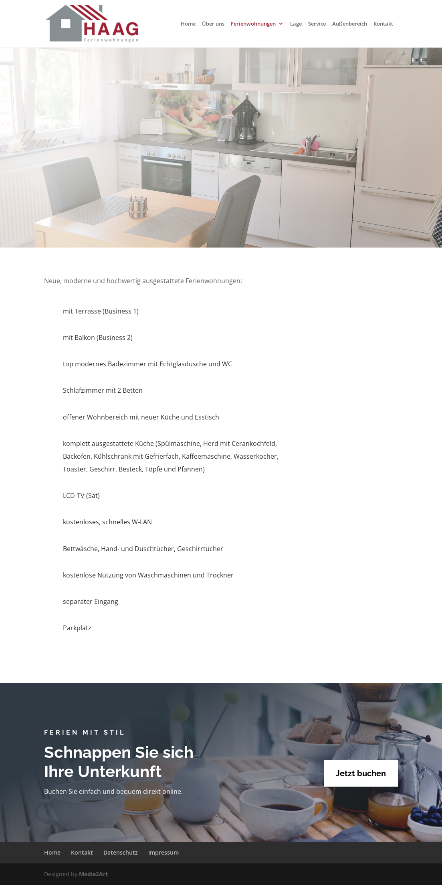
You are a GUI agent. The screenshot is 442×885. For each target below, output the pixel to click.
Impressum (163, 852)
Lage (296, 24)
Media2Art (93, 874)
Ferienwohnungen (253, 24)
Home (188, 24)
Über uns (213, 24)
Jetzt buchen (361, 773)
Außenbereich (349, 24)
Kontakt (383, 24)
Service (317, 24)
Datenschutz (120, 852)
